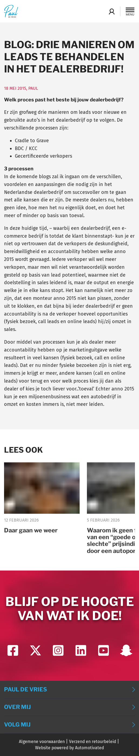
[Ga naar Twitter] (35, 650)
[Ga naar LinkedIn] (81, 650)
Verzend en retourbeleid (92, 741)
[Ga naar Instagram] (58, 650)
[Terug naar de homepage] (11, 11)
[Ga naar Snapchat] (126, 650)
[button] (130, 11)
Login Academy (111, 11)
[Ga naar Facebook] (13, 650)
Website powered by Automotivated (69, 747)
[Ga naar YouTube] (103, 650)
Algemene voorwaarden (42, 741)
